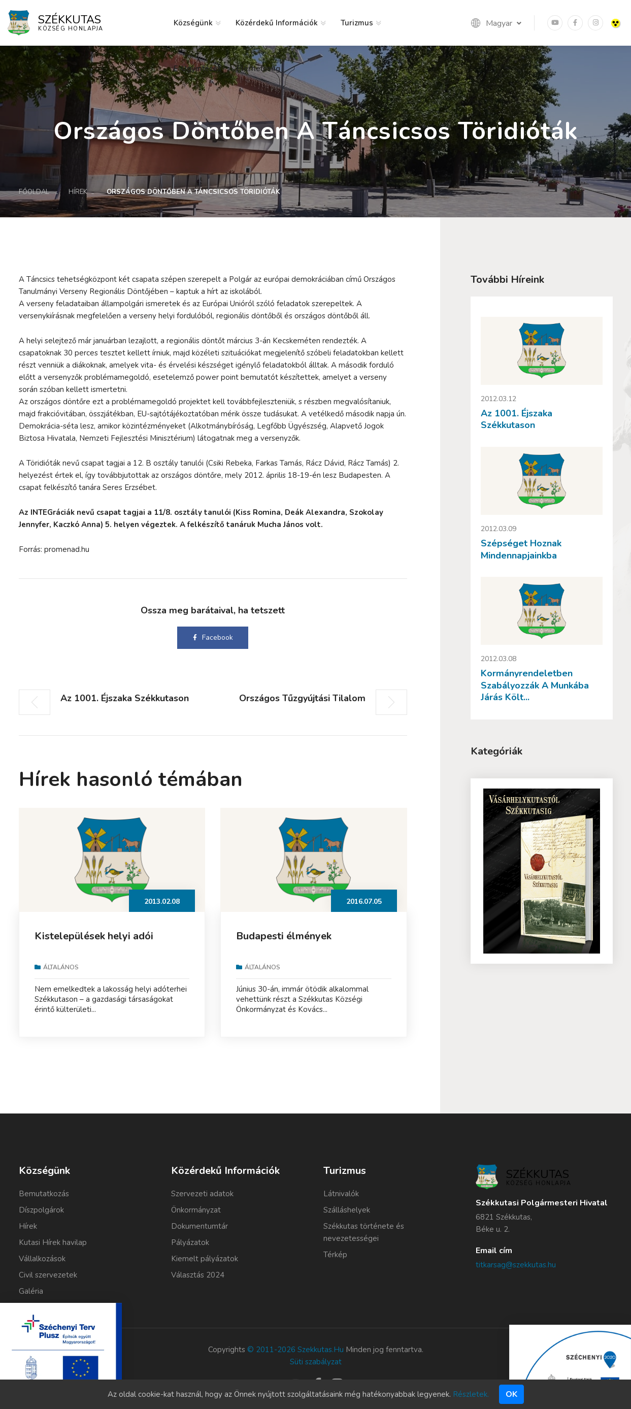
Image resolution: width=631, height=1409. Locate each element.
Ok (511, 1394)
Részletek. (471, 1394)
